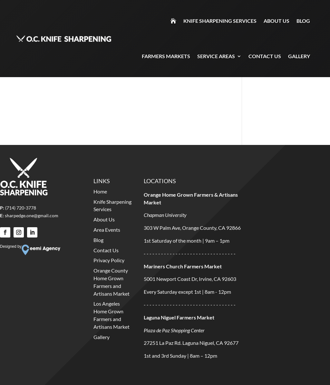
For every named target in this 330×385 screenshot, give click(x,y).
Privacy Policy (108, 260)
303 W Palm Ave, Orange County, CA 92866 (192, 228)
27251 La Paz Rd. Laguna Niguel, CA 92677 (191, 343)
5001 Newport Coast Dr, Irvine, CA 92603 (190, 279)
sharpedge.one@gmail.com (31, 215)
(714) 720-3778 (20, 207)
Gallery (299, 56)
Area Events (106, 230)
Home (100, 191)
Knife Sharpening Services (220, 21)
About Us (276, 21)
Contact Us (264, 56)
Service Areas (216, 56)
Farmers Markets (166, 56)
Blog (303, 21)
